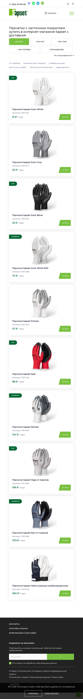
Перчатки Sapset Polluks (25, 321)
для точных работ (18, 67)
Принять (33, 693)
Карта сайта (57, 677)
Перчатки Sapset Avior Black (27, 215)
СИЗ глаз (62, 42)
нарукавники (62, 67)
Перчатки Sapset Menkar (25, 427)
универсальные (57, 63)
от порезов (14, 63)
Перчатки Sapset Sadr (24, 374)
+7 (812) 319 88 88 (17, 4)
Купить (65, 117)
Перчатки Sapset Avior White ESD (30, 268)
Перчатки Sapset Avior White (27, 109)
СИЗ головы (24, 49)
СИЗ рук (19, 42)
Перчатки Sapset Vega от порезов (30, 480)
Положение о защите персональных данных (30, 677)
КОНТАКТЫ (14, 624)
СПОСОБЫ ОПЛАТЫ (18, 628)
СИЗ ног (40, 42)
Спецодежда (57, 49)
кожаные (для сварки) (34, 63)
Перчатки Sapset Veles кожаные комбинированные (40, 586)
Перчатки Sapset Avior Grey (27, 162)
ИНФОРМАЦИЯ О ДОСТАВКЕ (22, 633)
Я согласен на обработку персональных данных (35, 663)
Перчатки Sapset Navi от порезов (30, 533)
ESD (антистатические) (41, 67)
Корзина (50, 13)
